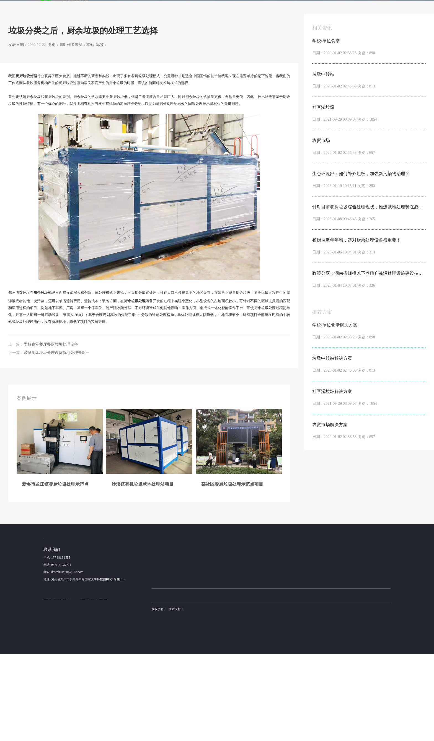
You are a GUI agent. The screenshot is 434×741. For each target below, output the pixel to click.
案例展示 (153, 9)
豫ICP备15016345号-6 (276, 695)
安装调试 (294, 667)
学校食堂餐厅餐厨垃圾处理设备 (51, 430)
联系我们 (343, 9)
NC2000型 (240, 650)
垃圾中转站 (207, 650)
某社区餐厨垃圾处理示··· (167, 658)
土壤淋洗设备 (176, 681)
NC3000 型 (240, 641)
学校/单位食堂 (208, 641)
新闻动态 (289, 9)
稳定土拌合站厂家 (234, 681)
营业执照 (157, 702)
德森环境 (193, 681)
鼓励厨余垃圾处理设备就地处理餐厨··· (56, 438)
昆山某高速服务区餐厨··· (167, 667)
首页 (133, 9)
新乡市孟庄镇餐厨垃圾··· (167, 641)
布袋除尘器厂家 (210, 681)
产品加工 (294, 658)
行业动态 (76, 79)
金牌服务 (262, 9)
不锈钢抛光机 (256, 681)
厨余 (214, 380)
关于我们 (316, 9)
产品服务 (207, 9)
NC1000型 (240, 658)
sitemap (171, 702)
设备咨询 (294, 641)
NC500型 (239, 667)
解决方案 (180, 9)
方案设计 (294, 650)
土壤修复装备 (275, 681)
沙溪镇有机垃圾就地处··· (167, 650)
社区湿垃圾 (207, 658)
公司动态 (324, 641)
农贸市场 (205, 667)
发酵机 (233, 9)
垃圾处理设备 (228, 380)
